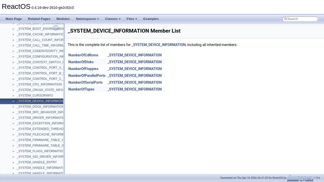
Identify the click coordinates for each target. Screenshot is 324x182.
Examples (151, 19)
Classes (112, 19)
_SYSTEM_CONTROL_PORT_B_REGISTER (47, 73)
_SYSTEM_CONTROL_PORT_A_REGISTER (47, 68)
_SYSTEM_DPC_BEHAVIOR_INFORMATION (48, 112)
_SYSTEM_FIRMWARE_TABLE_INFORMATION (50, 145)
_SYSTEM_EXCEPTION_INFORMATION (45, 123)
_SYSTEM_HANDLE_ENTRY (37, 162)
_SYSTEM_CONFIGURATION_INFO (42, 56)
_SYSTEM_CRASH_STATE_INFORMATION (47, 90)
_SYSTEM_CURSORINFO (35, 95)
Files (132, 19)
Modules (63, 19)
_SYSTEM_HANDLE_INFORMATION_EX (45, 173)
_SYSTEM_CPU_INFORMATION (39, 84)
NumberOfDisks (81, 62)
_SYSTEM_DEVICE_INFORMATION (42, 101)
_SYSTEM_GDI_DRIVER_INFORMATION (45, 156)
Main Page (14, 19)
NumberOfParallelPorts (87, 76)
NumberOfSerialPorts (85, 82)
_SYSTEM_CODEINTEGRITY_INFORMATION (48, 51)
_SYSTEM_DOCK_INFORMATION (40, 106)
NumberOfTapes (81, 89)
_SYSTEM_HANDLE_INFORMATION (42, 168)
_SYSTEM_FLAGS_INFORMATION (41, 151)
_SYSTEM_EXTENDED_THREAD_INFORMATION (51, 129)
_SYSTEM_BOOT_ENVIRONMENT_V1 (44, 29)
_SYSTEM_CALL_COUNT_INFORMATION (46, 40)
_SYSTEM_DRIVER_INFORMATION (42, 118)
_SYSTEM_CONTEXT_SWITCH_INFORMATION (50, 62)
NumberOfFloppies (83, 69)
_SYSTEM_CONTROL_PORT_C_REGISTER (48, 79)
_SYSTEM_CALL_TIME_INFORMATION (44, 45)
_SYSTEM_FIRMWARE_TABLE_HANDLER (46, 140)
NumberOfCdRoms (83, 55)
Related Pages (39, 19)
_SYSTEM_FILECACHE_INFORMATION (44, 134)
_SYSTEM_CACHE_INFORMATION (41, 34)
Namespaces (87, 19)
